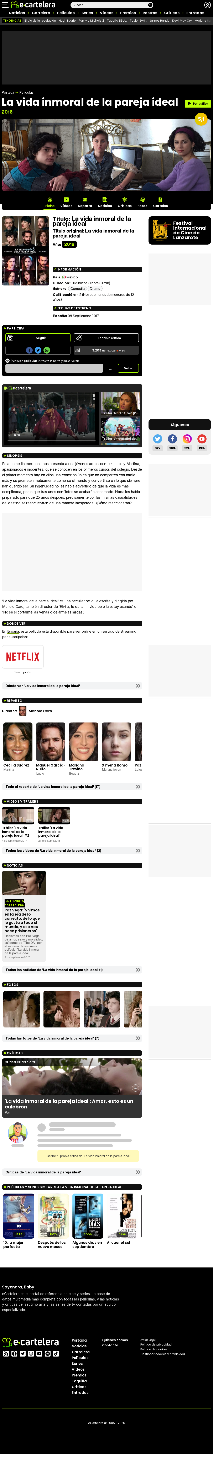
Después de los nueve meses (52, 1244)
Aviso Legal (148, 1340)
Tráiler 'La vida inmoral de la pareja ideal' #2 (15, 831)
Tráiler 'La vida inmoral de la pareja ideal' (50, 831)
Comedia (78, 288)
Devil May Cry (182, 20)
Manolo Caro (40, 711)
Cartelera (41, 12)
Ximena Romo (115, 765)
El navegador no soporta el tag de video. (51, 418)
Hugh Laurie (67, 20)
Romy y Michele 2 (91, 20)
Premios (128, 12)
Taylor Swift (138, 20)
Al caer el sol (118, 1242)
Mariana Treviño (76, 767)
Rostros (150, 12)
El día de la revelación (40, 20)
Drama (95, 288)
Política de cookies (153, 1349)
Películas (66, 12)
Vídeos (106, 12)
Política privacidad (156, 1344)
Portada (8, 92)
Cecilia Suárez (16, 765)
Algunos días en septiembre (87, 1244)
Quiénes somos (115, 1340)
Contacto (110, 1345)
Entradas (195, 12)
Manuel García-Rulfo (50, 767)
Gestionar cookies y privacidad (162, 1354)
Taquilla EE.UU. (117, 20)
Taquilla (79, 1381)
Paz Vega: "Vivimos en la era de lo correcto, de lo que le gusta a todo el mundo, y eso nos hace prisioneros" (22, 921)
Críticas (172, 12)
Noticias (17, 12)
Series (87, 12)
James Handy (159, 20)
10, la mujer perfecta (13, 1244)
